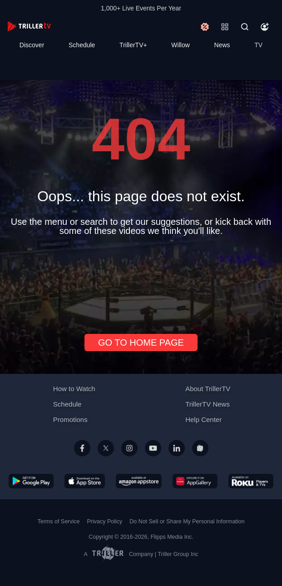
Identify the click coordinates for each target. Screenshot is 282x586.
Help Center (203, 419)
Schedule (82, 45)
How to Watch (74, 388)
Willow (180, 45)
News (222, 45)
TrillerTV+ (133, 45)
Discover (32, 45)
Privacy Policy (104, 521)
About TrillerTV (207, 388)
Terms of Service (59, 521)
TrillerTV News (207, 404)
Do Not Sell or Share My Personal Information (186, 521)
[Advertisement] (141, 281)
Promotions (70, 419)
